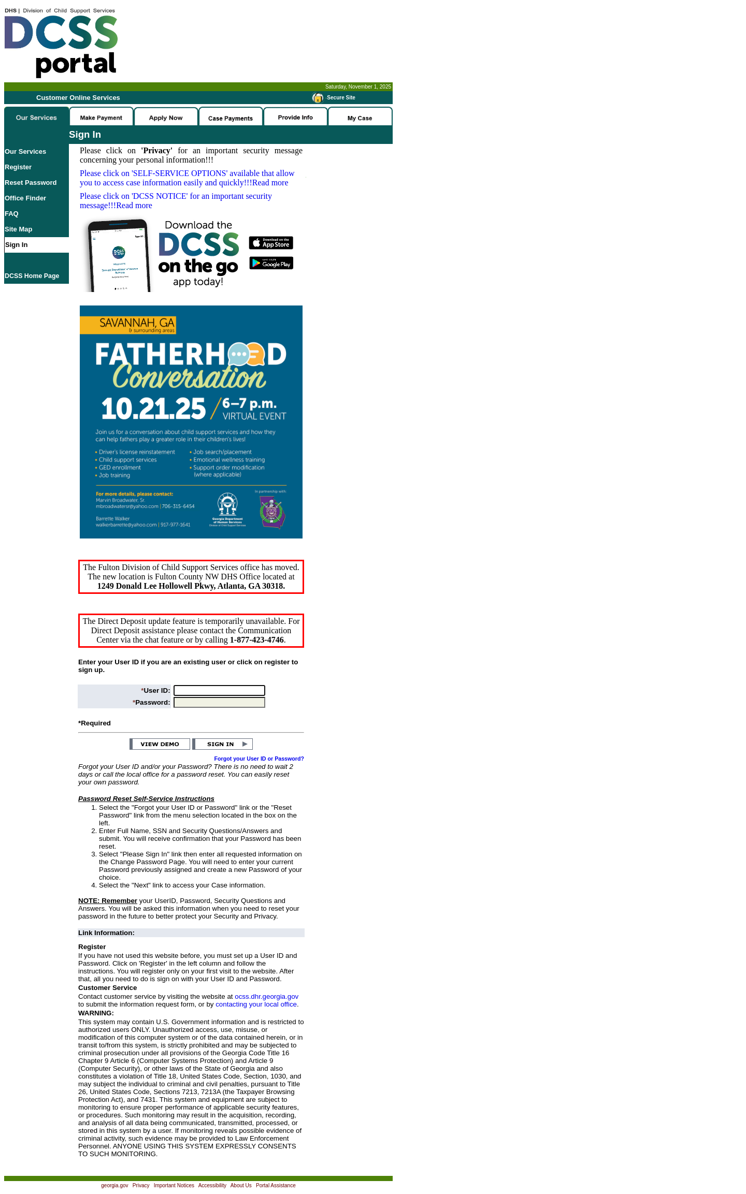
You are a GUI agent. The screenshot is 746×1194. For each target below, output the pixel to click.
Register (18, 167)
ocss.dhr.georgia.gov (266, 996)
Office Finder (25, 198)
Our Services (25, 151)
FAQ (12, 213)
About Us (241, 1185)
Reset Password (30, 182)
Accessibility (212, 1185)
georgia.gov (114, 1185)
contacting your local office (256, 1004)
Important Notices (174, 1185)
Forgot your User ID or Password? (259, 758)
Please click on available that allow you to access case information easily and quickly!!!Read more (187, 178)
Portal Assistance (276, 1185)
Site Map (18, 229)
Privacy (141, 1185)
